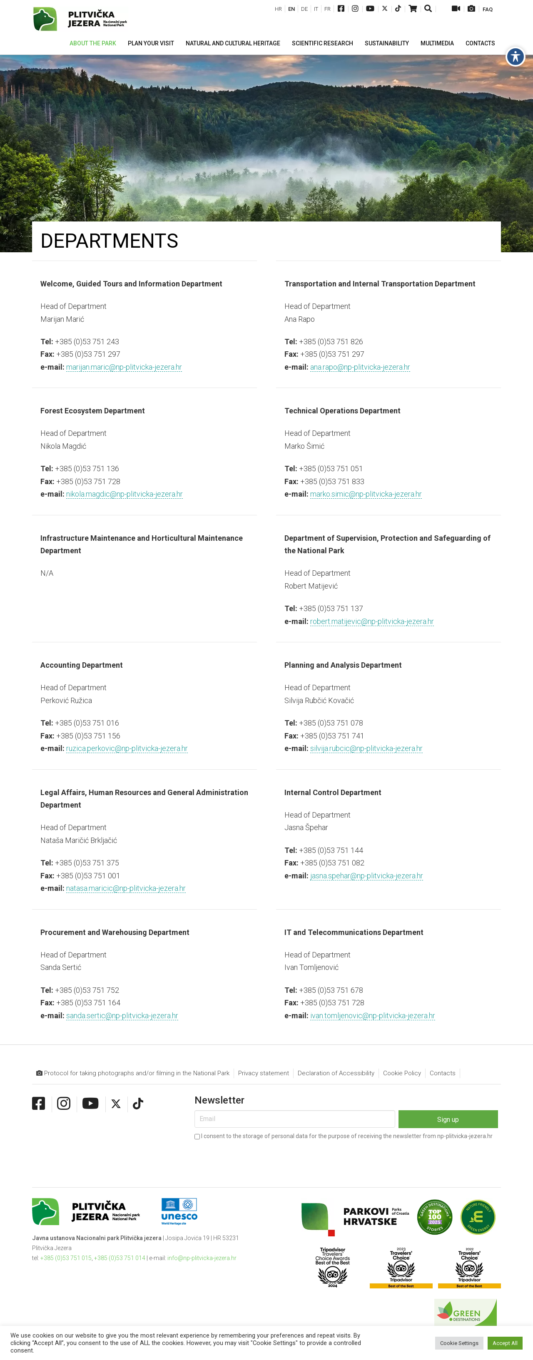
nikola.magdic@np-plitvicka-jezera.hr (124, 494)
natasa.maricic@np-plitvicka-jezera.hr (126, 888)
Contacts (443, 1073)
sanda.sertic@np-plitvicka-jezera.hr (122, 1015)
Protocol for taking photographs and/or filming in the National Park (132, 1073)
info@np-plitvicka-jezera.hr (202, 1258)
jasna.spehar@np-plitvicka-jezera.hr (366, 875)
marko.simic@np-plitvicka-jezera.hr (366, 494)
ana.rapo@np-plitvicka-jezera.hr (360, 367)
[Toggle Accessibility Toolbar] (516, 57)
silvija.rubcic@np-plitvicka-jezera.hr (366, 748)
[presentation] (257, 1158)
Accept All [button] (505, 1343)
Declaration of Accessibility (336, 1073)
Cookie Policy (402, 1073)
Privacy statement (263, 1073)
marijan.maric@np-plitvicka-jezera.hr (124, 367)
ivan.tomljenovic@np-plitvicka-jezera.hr (372, 1015)
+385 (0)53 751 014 (119, 1258)
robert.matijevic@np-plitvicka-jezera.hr (372, 621)
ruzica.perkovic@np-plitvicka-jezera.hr (127, 748)
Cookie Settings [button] (459, 1343)
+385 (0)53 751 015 (66, 1258)
